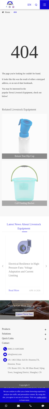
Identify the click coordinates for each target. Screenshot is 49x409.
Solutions (6, 333)
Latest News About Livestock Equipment (24, 227)
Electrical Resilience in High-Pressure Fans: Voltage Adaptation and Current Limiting (24, 268)
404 (15, 12)
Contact (5, 343)
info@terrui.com (15, 354)
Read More (14, 289)
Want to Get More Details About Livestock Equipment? (24, 308)
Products (6, 329)
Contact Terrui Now (24, 313)
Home (7, 12)
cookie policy (42, 397)
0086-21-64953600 (16, 349)
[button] (2, 266)
